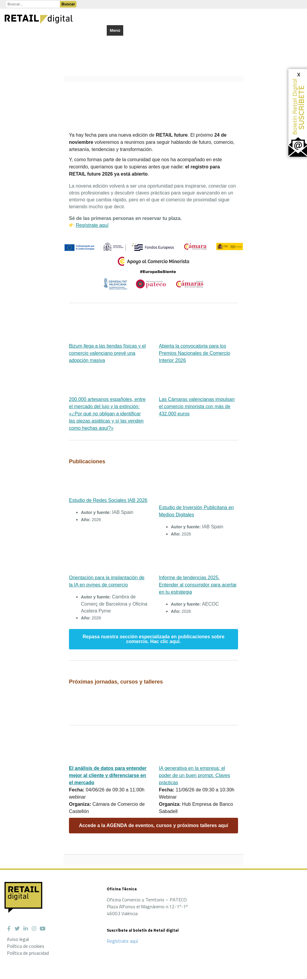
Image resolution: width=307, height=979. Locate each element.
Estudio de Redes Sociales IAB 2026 (108, 500)
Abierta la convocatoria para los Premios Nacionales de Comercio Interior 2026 (194, 353)
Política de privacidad (28, 953)
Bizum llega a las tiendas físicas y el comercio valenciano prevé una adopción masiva (107, 353)
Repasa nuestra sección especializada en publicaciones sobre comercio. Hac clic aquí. (153, 639)
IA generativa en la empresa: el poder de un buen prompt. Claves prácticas (194, 775)
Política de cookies (25, 946)
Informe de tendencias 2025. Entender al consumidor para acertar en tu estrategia (198, 585)
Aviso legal (18, 939)
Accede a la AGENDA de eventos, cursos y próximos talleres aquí (153, 825)
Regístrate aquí (92, 225)
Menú (115, 30)
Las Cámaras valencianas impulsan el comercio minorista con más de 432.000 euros (197, 406)
